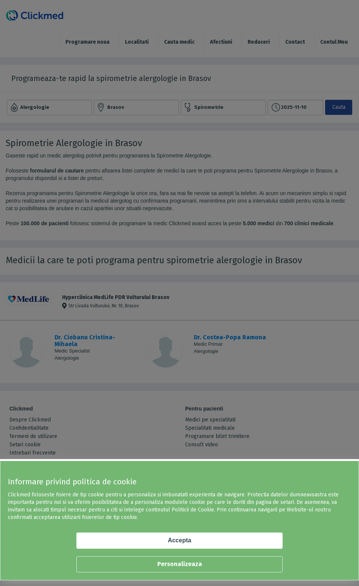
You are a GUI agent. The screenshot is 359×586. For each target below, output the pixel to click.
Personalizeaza (179, 564)
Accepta (179, 540)
